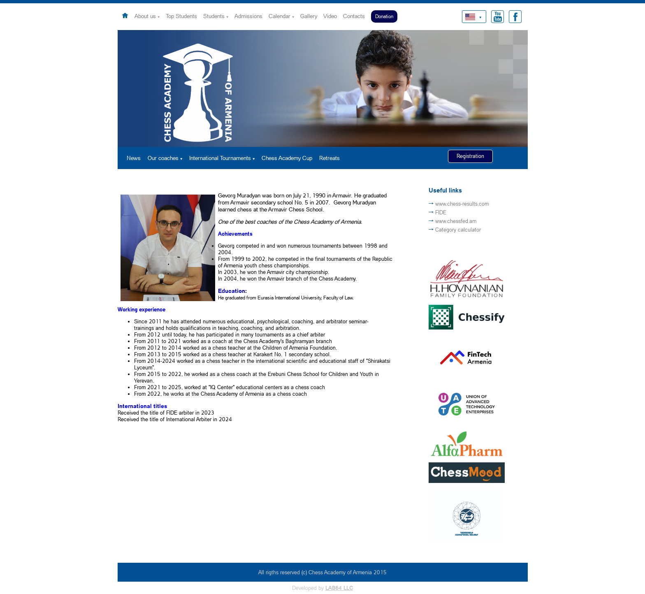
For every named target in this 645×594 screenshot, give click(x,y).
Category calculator (458, 229)
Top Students (181, 15)
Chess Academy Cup (287, 157)
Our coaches (163, 157)
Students (214, 15)
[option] (323, 88)
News (134, 157)
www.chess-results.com (462, 203)
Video (330, 15)
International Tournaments (220, 157)
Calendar (279, 15)
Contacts (354, 15)
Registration (470, 156)
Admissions (248, 15)
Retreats (329, 157)
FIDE (440, 212)
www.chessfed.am (455, 221)
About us (145, 15)
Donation (384, 16)
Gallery (308, 15)
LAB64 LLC (339, 588)
